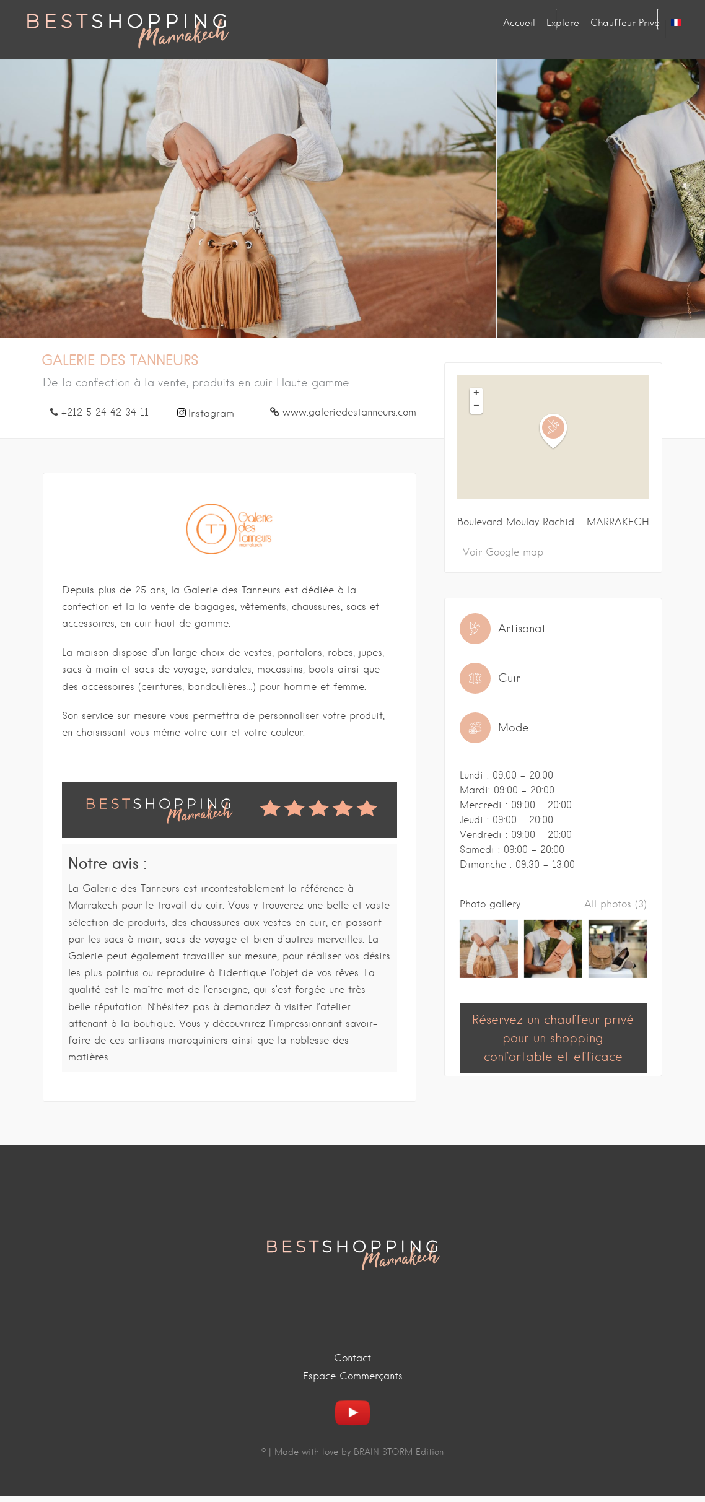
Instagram (211, 413)
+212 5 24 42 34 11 (105, 412)
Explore (562, 22)
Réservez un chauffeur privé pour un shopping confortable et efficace (553, 1038)
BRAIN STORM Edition (399, 1452)
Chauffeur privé (625, 22)
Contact (352, 1358)
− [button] (476, 407)
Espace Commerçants (353, 1376)
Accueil (519, 22)
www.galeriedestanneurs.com (349, 412)
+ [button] (476, 394)
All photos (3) (615, 904)
